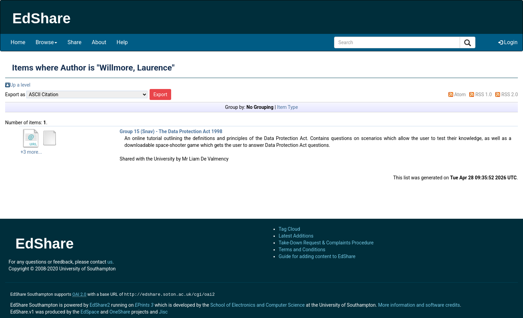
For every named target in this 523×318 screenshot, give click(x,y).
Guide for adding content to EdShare (317, 256)
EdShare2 (100, 304)
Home (18, 42)
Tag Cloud (289, 229)
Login (508, 42)
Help (122, 42)
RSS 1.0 (483, 94)
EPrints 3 (144, 304)
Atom (460, 94)
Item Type (287, 107)
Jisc (163, 311)
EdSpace (89, 311)
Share (74, 42)
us (110, 262)
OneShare (120, 311)
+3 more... (31, 152)
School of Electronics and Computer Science (257, 304)
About (99, 42)
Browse (46, 42)
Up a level (20, 85)
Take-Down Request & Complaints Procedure (326, 242)
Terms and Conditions (302, 249)
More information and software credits (419, 304)
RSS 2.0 (509, 94)
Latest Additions (296, 236)
